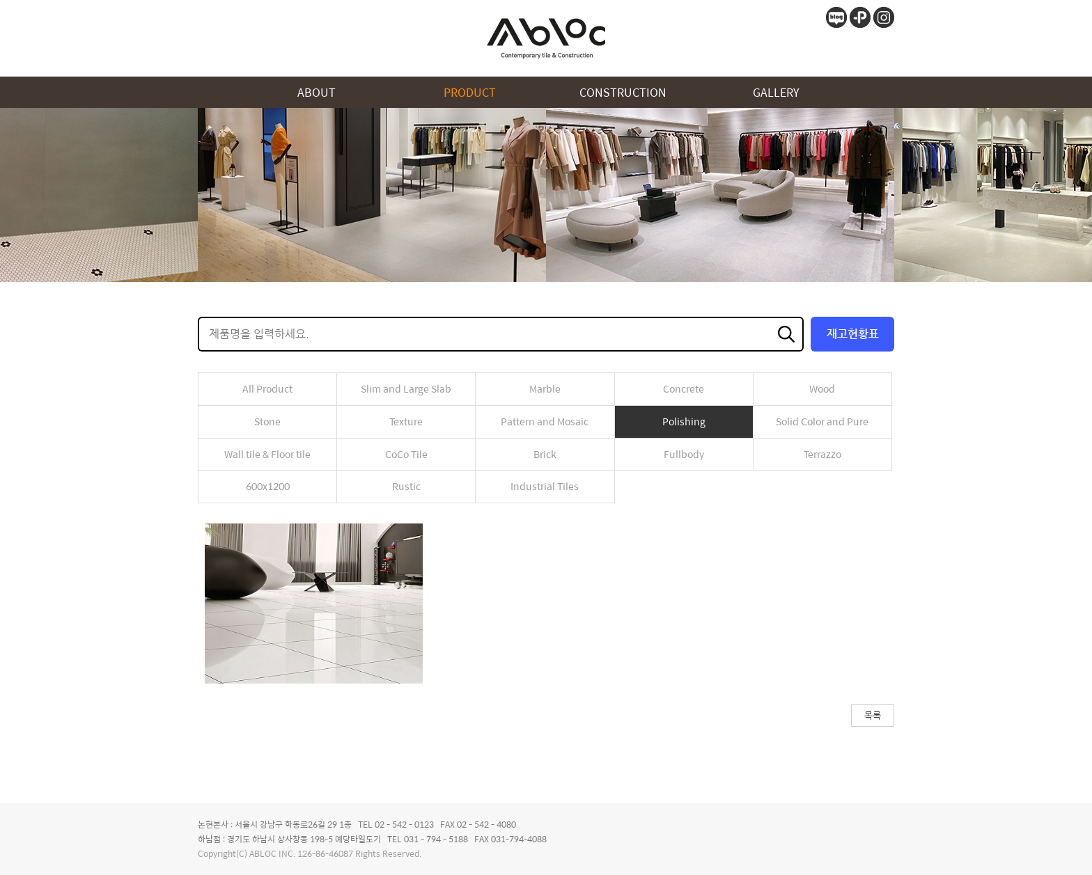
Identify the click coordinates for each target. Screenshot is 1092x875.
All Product (267, 388)
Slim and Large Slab (406, 388)
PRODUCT (470, 92)
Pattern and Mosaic (544, 421)
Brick (544, 454)
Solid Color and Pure (822, 421)
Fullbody (684, 454)
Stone (267, 421)
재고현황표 (853, 333)
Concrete (683, 388)
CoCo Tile (406, 454)
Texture (406, 421)
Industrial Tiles (544, 486)
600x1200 (268, 486)
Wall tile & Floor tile (267, 454)
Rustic (406, 486)
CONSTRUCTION (622, 92)
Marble (545, 388)
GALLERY (776, 92)
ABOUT (316, 92)
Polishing (683, 421)
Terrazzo (822, 454)
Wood (822, 388)
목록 (872, 715)
